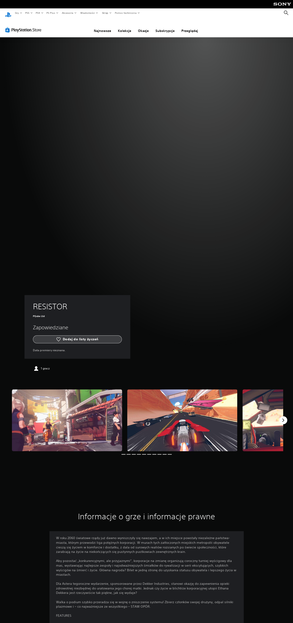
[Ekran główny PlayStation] (8, 13)
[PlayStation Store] (24, 25)
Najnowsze (102, 26)
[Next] (283, 416)
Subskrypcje (165, 26)
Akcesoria (67, 12)
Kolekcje (124, 26)
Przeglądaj (189, 26)
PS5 (27, 12)
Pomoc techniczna (125, 12)
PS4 (38, 12)
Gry (17, 12)
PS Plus (50, 12)
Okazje (143, 26)
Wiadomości (87, 12)
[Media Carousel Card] (67, 416)
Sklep (105, 12)
